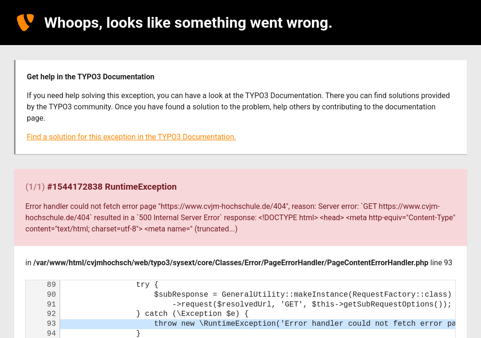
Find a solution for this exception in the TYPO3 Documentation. (131, 136)
